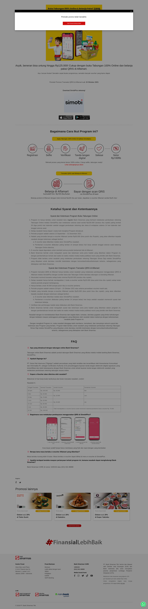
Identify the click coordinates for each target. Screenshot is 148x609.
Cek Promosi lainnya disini (74, 23)
